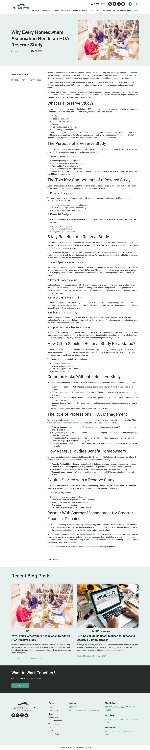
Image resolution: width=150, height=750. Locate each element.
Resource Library (124, 10)
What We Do (47, 11)
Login (50, 731)
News (136, 10)
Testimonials (53, 717)
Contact (51, 727)
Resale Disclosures (62, 10)
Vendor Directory (108, 10)
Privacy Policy (53, 734)
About (35, 11)
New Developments (80, 10)
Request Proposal (55, 721)
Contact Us (94, 10)
